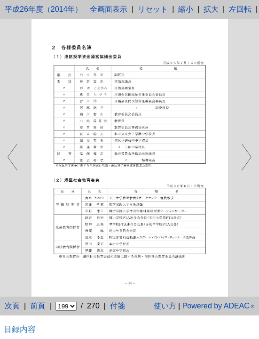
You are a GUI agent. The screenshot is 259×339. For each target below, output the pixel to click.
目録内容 (20, 329)
